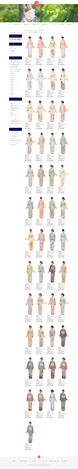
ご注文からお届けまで (15, 131)
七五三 (12, 112)
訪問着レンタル (45, 24)
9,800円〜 (13, 73)
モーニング (54, 24)
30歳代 (12, 83)
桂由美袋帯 (13, 50)
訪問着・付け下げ (14, 105)
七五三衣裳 (61, 24)
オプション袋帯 (14, 48)
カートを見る (13, 138)
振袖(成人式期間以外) (15, 108)
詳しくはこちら (30, 50)
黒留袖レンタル (17, 24)
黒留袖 (12, 103)
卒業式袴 (69, 24)
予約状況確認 (28, 64)
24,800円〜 (13, 79)
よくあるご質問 (14, 136)
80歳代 (12, 94)
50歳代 (12, 87)
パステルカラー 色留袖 (15, 62)
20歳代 (12, 81)
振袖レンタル (36, 24)
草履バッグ (13, 46)
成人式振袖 (13, 110)
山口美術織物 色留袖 (15, 64)
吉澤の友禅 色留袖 (14, 66)
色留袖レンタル (27, 24)
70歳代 (12, 92)
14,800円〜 (13, 75)
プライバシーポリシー (15, 142)
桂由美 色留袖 (13, 60)
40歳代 (12, 85)
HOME (26, 30)
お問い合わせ (13, 144)
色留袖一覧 (31, 30)
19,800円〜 (13, 77)
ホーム (9, 24)
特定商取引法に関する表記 (16, 140)
